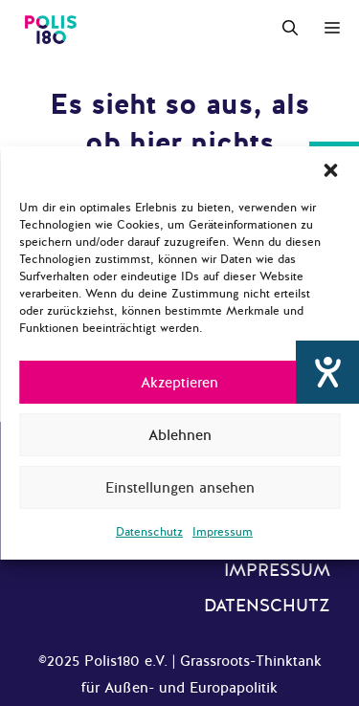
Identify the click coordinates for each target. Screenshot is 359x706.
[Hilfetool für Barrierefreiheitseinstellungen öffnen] (327, 372)
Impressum (222, 532)
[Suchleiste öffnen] (290, 28)
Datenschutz (149, 532)
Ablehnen (180, 435)
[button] (330, 170)
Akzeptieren (179, 382)
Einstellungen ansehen (180, 487)
